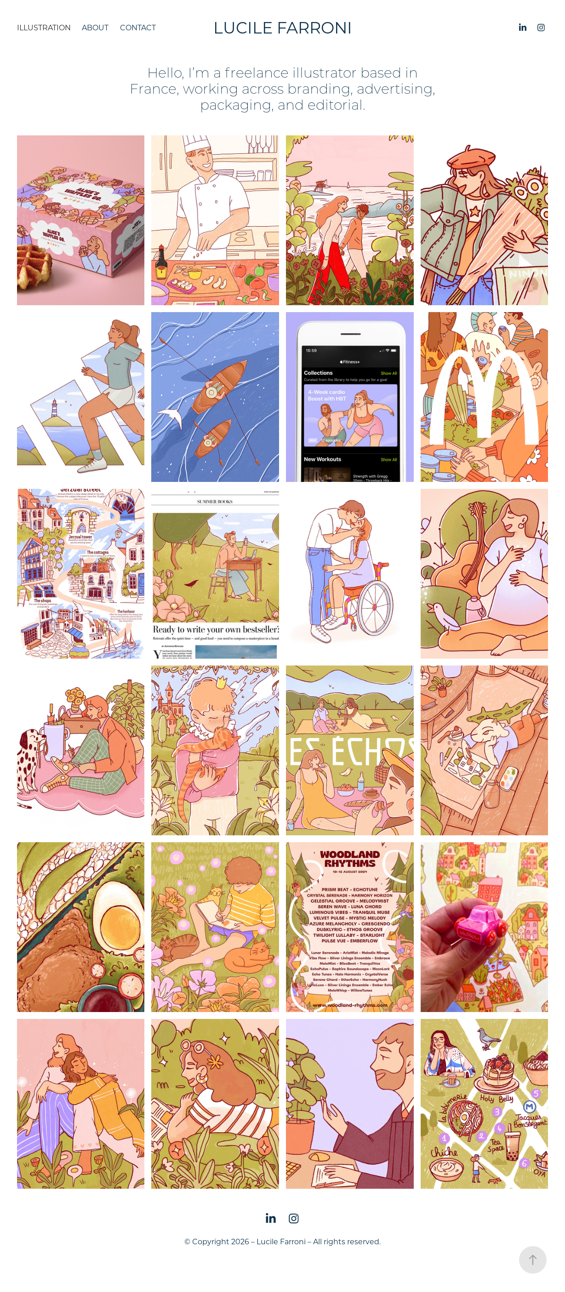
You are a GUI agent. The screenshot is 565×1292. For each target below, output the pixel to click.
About (95, 27)
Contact (138, 27)
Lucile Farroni (282, 27)
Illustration (44, 27)
